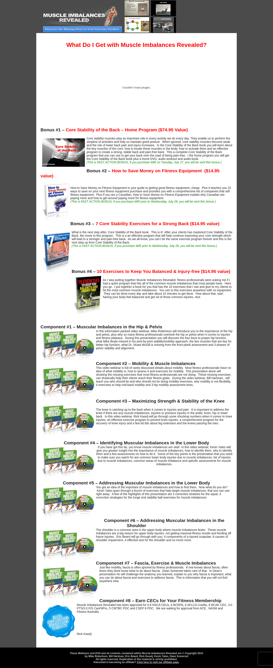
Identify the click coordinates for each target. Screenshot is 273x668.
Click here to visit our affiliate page (158, 662)
